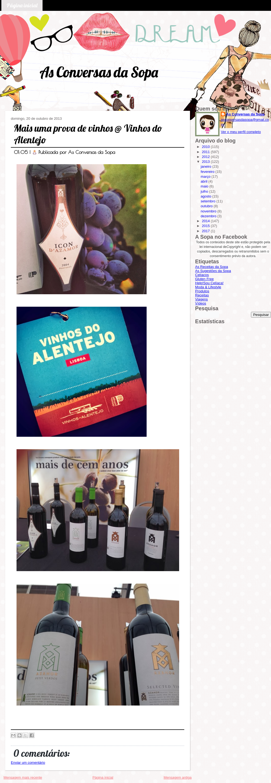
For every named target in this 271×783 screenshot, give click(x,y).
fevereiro (208, 172)
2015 (206, 226)
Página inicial (22, 5)
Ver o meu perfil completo (241, 132)
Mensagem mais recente (23, 777)
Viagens (201, 299)
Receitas (202, 295)
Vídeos (200, 303)
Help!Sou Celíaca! (209, 283)
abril (204, 181)
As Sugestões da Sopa (213, 271)
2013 (206, 162)
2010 (206, 147)
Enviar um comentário (28, 763)
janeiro (206, 166)
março (206, 176)
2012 (206, 157)
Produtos (202, 291)
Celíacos (202, 275)
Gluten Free (204, 279)
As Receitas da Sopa (211, 267)
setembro (209, 201)
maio (205, 186)
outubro (207, 206)
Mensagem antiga (178, 777)
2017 (206, 231)
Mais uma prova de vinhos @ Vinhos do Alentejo (88, 134)
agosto (206, 196)
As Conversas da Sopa (99, 72)
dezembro (209, 216)
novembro (209, 211)
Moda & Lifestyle (208, 287)
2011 (206, 152)
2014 (206, 221)
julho (205, 191)
